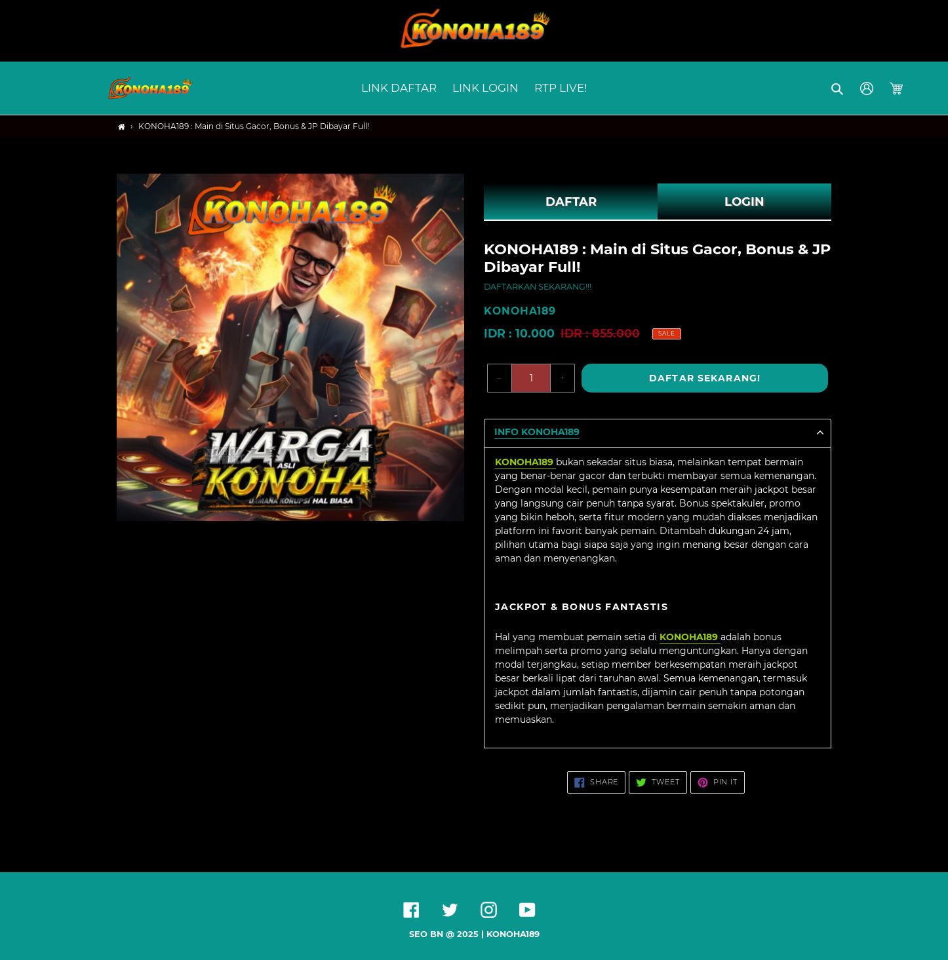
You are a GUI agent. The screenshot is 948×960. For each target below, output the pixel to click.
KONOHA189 (513, 934)
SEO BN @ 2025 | (447, 934)
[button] (838, 88)
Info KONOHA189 (537, 432)
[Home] (121, 126)
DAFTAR (571, 202)
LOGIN (744, 202)
